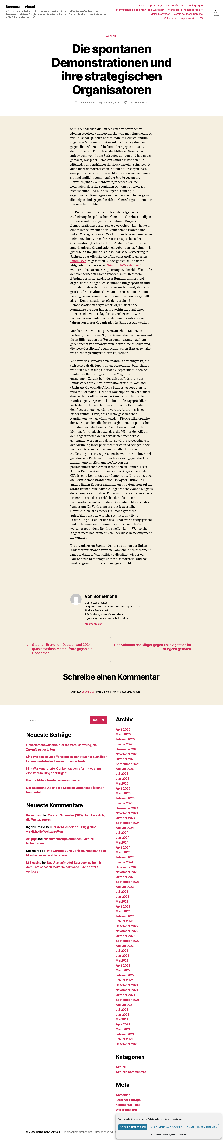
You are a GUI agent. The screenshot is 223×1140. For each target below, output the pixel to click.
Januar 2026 (125, 744)
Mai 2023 (122, 901)
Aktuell (111, 36)
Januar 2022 (125, 980)
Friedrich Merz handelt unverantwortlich (55, 780)
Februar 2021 (125, 1034)
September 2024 (128, 823)
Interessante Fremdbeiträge (184, 9)
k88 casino (34, 862)
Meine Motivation (160, 13)
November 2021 (127, 990)
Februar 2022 (125, 975)
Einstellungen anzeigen (202, 1127)
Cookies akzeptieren (133, 1127)
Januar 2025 (125, 803)
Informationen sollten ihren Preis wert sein (140, 9)
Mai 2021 (122, 1019)
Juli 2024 (122, 832)
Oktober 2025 (126, 759)
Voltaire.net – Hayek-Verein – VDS (183, 18)
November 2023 (127, 872)
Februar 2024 (125, 857)
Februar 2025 (125, 798)
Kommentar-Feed (128, 1105)
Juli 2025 (122, 773)
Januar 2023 (125, 921)
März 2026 (123, 734)
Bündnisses (78, 261)
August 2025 (125, 769)
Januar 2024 (125, 862)
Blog (141, 5)
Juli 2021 (122, 1009)
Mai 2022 (122, 960)
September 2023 (128, 882)
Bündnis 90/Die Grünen (123, 265)
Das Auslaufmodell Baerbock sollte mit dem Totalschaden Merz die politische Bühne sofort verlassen (64, 867)
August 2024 (125, 828)
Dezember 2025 (127, 749)
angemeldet (88, 691)
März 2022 (123, 970)
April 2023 (123, 906)
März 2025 (123, 793)
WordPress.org (126, 1110)
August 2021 (125, 1005)
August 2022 (125, 946)
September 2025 (128, 764)
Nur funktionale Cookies (166, 1127)
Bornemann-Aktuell (21, 6)
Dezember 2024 (127, 808)
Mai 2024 (122, 842)
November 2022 (127, 931)
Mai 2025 (122, 783)
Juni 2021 (123, 1014)
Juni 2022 (123, 955)
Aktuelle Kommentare (131, 1072)
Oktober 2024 (126, 818)
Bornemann (89, 102)
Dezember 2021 (127, 985)
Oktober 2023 (126, 877)
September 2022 (128, 941)
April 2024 (123, 847)
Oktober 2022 (126, 936)
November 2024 (127, 813)
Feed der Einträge (128, 1100)
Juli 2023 (122, 891)
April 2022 (123, 965)
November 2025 (127, 754)
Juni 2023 (123, 896)
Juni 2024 (123, 837)
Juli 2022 (122, 950)
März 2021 (123, 1029)
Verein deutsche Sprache (188, 13)
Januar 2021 (124, 1039)
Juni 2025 (123, 778)
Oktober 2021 (125, 995)
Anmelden (123, 1095)
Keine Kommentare (138, 102)
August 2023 (125, 887)
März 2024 (123, 852)
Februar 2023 (125, 916)
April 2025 (123, 788)
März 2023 (123, 911)
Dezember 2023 (127, 867)
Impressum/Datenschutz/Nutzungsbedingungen (170, 1135)
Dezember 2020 (127, 1044)
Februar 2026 (125, 739)
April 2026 (123, 729)
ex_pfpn (32, 839)
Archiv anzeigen (94, 623)
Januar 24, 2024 (111, 102)
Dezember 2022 (127, 926)
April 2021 (123, 1024)
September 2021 (128, 1000)
